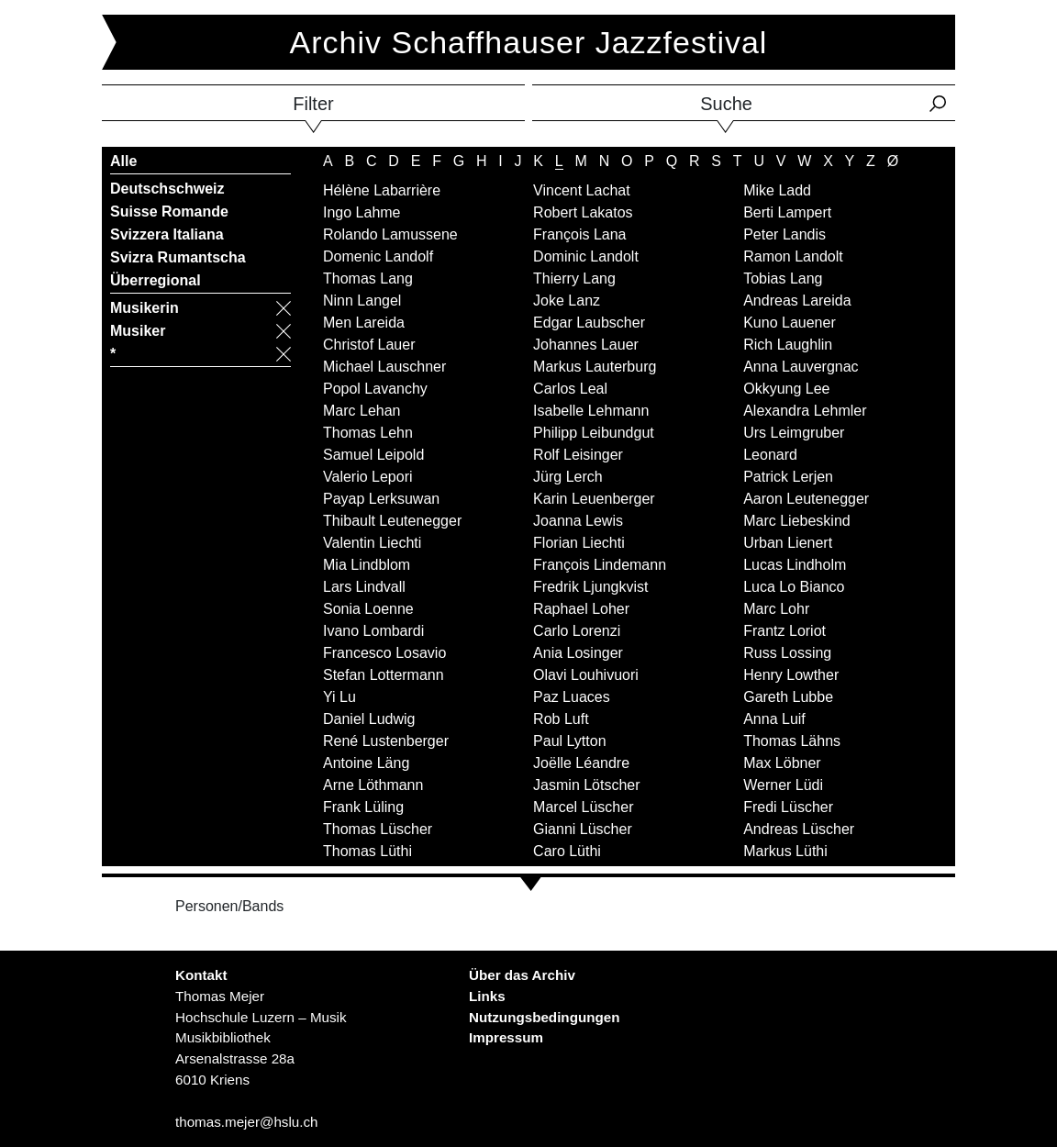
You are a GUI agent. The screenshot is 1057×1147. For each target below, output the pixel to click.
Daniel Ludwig (369, 719)
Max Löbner (782, 763)
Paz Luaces (571, 697)
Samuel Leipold (373, 454)
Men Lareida (364, 322)
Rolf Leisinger (578, 454)
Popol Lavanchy (375, 388)
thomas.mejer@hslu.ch (246, 1122)
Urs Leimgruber (793, 432)
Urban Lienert (787, 543)
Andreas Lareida (797, 300)
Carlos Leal (570, 388)
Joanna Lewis (578, 521)
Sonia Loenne (368, 609)
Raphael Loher (581, 609)
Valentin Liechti (372, 543)
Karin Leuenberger (594, 499)
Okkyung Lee (786, 388)
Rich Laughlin (787, 344)
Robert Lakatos (583, 212)
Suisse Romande (169, 211)
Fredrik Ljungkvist (590, 587)
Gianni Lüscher (582, 829)
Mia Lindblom (366, 565)
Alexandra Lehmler (804, 410)
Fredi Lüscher (788, 807)
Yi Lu (339, 697)
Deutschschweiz (167, 188)
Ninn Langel (362, 300)
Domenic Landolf (378, 256)
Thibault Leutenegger (392, 521)
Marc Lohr (776, 609)
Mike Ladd (777, 190)
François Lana (579, 234)
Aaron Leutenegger (806, 499)
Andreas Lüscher (798, 829)
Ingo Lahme (362, 212)
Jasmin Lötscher (586, 785)
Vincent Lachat (581, 190)
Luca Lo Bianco (793, 587)
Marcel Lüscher (583, 807)
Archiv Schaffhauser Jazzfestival (529, 42)
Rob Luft (560, 719)
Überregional (155, 280)
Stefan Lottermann (383, 675)
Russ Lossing (787, 653)
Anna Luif (774, 719)
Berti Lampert (787, 212)
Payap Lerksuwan (381, 499)
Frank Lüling (363, 807)
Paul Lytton (569, 741)
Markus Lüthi (785, 851)
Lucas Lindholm (794, 565)
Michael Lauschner (384, 366)
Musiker (137, 331)
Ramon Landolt (793, 256)
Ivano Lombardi (373, 631)
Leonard (770, 454)
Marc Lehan (362, 410)
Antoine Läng (366, 763)
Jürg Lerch (568, 476)
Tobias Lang (782, 278)
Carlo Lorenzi (576, 631)
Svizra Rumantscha (178, 257)
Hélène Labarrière (381, 190)
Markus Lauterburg (594, 366)
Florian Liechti (579, 543)
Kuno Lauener (789, 322)
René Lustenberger (386, 741)
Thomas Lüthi (367, 851)
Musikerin (144, 308)
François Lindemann (599, 565)
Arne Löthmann (373, 785)
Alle (123, 161)
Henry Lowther (791, 675)
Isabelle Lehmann (591, 410)
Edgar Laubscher (589, 322)
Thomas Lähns (791, 741)
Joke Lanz (566, 300)
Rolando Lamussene (390, 234)
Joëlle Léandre (581, 763)
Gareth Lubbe (788, 697)
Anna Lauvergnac (800, 366)
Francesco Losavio (384, 653)
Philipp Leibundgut (593, 432)
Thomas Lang (368, 278)
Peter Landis (784, 234)
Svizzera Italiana (167, 234)
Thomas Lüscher (377, 829)
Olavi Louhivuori (586, 675)
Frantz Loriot (784, 631)
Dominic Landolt (586, 256)
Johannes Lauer (586, 344)
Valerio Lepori (368, 476)
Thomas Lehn (368, 432)
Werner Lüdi (783, 785)
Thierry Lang (574, 278)
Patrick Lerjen (788, 476)
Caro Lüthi (567, 851)
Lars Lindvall (364, 587)
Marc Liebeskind (797, 521)
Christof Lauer (369, 344)
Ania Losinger (578, 653)
